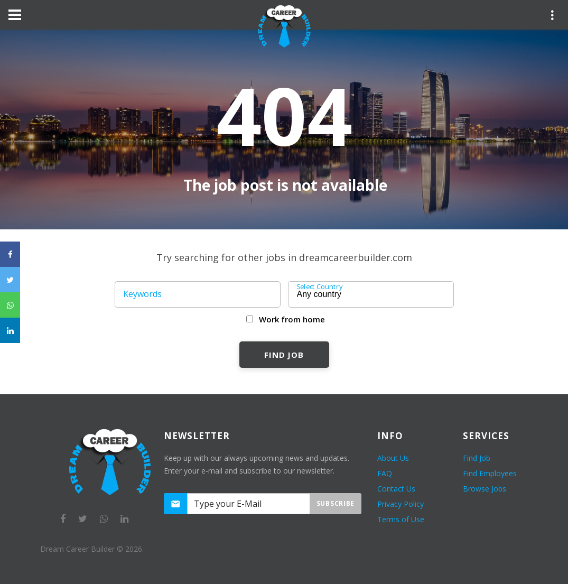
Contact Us (396, 489)
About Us (393, 458)
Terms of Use (400, 519)
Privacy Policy (400, 504)
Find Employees (490, 473)
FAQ (384, 473)
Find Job (284, 354)
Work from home (292, 319)
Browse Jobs (484, 489)
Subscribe (335, 503)
